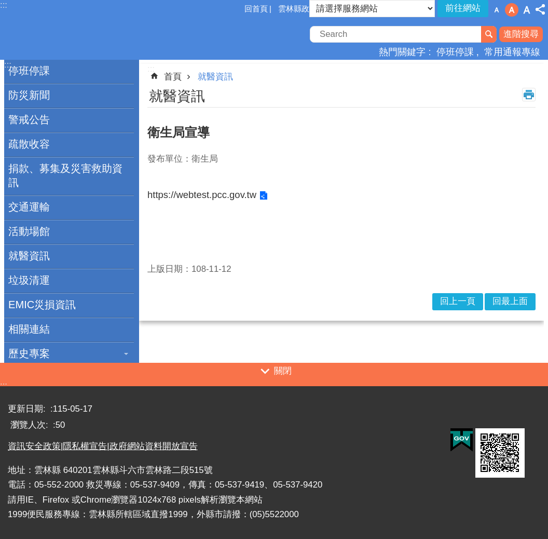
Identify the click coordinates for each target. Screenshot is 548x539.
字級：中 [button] (511, 10)
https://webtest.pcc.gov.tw (201, 194)
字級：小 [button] (496, 10)
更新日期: (28, 409)
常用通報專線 (512, 51)
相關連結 (29, 329)
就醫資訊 (29, 255)
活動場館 (29, 231)
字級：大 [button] (526, 10)
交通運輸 (29, 207)
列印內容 (529, 94)
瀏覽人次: (30, 425)
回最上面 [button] (510, 301)
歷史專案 (29, 353)
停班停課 (455, 51)
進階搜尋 (521, 34)
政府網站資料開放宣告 (153, 446)
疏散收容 (29, 144)
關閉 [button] (283, 371)
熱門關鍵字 (402, 51)
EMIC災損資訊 (42, 304)
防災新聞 (29, 95)
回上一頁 (457, 301)
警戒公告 (29, 119)
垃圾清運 (29, 280)
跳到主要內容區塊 (5, 5)
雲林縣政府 (297, 8)
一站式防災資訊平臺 (91, 35)
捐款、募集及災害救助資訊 (65, 175)
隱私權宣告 (85, 446)
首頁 (173, 77)
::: (3, 385)
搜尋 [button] (489, 34)
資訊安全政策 (34, 446)
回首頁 (256, 8)
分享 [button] (540, 9)
